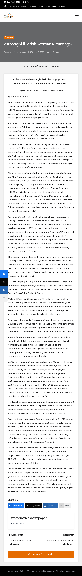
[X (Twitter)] (33, 505)
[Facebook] (16, 505)
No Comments (54, 52)
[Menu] (76, 15)
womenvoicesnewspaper (29, 518)
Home (25, 66)
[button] (17, 523)
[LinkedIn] (50, 505)
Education (9, 37)
